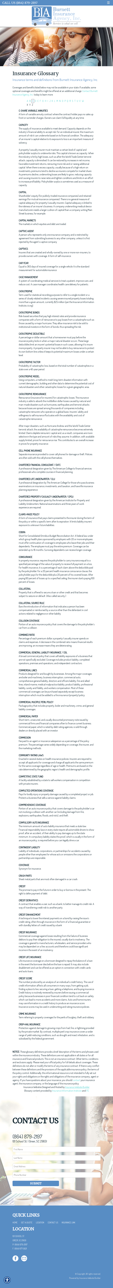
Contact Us (53, 1222)
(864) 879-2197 (27, 1136)
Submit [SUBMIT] (35, 1183)
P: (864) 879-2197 (20, 1244)
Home (15, 1222)
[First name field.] (57, 1149)
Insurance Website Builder (77, 1087)
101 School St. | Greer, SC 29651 (30, 1141)
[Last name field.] (57, 1158)
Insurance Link (68, 1222)
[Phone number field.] (57, 1175)
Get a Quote (26, 1222)
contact (76, 1080)
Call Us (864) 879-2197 (19, 3)
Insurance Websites (33, 1087)
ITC (87, 1090)
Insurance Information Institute (67, 1090)
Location (40, 1222)
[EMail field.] (57, 1166)
